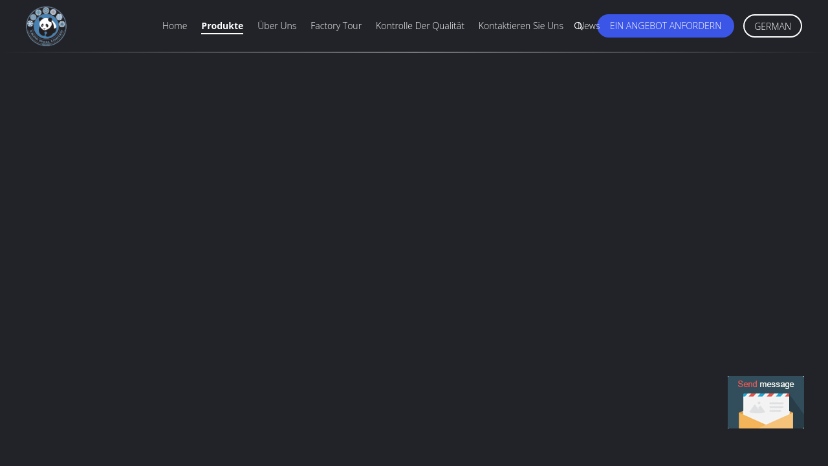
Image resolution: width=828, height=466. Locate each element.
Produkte (222, 25)
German (772, 26)
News (589, 25)
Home (174, 25)
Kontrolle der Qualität (420, 25)
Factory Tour (336, 25)
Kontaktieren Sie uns (521, 25)
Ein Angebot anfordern (665, 25)
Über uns (276, 25)
